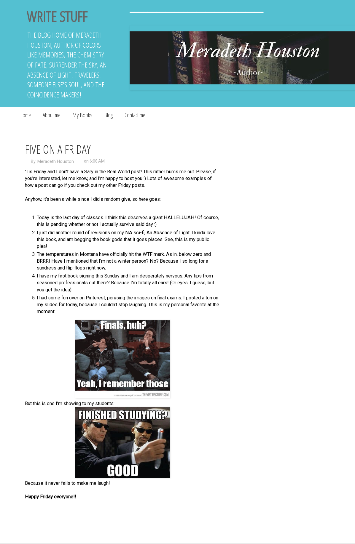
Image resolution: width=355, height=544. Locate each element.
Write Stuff (57, 16)
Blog (108, 115)
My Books (82, 115)
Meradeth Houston (55, 161)
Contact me (135, 115)
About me (52, 115)
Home (25, 115)
